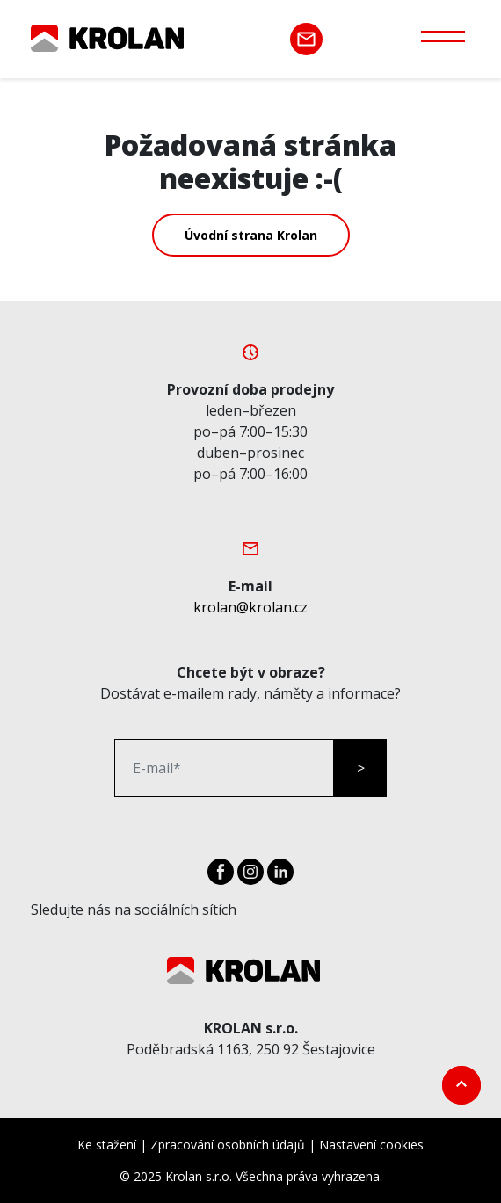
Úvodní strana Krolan (251, 235)
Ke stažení (106, 1144)
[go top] (461, 1085)
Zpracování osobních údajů (227, 1144)
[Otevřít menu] (443, 35)
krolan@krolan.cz (250, 607)
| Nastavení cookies (366, 1144)
